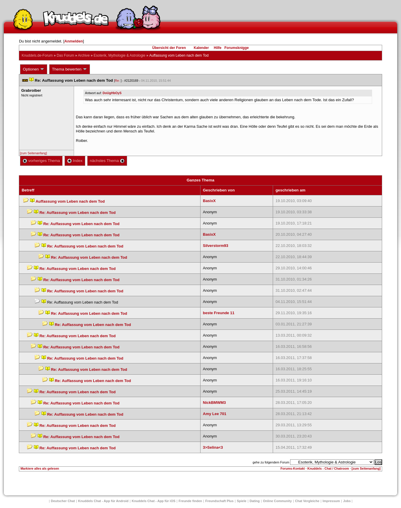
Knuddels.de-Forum (37, 55)
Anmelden (73, 41)
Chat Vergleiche (307, 501)
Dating (255, 501)
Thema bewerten (69, 69)
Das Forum (65, 55)
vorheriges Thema (41, 160)
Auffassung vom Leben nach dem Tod (70, 201)
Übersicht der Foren (169, 48)
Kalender (201, 48)
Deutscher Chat (63, 501)
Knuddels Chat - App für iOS (153, 501)
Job (347, 501)
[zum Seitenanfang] (33, 153)
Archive (84, 55)
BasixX (209, 201)
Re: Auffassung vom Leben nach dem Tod (78, 212)
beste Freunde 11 (218, 313)
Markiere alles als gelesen (39, 468)
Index (74, 160)
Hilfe (217, 48)
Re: (118, 80)
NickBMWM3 (214, 402)
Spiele (241, 501)
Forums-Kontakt (292, 468)
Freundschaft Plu (219, 501)
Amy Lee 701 (214, 414)
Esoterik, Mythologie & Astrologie (119, 55)
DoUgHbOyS (112, 93)
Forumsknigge (236, 48)
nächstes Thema (107, 160)
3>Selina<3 (213, 447)
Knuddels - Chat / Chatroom (328, 468)
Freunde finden (190, 501)
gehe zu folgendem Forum (271, 462)
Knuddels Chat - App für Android (103, 501)
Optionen (34, 69)
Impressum (331, 501)
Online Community (277, 501)
